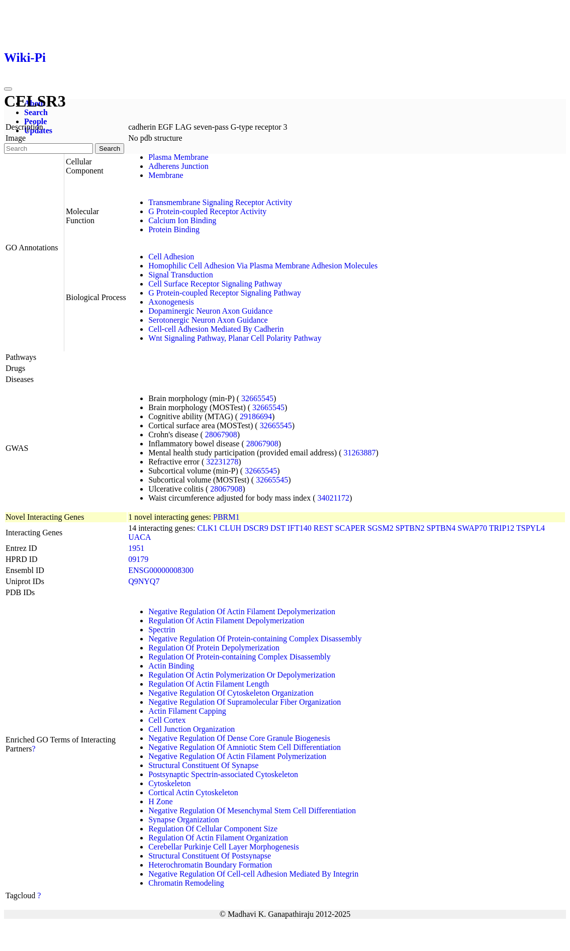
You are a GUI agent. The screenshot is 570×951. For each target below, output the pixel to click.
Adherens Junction (178, 166)
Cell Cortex (166, 720)
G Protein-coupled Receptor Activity (207, 211)
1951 (136, 548)
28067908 (221, 434)
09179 (138, 559)
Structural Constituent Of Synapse (203, 765)
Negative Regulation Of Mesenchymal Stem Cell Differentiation (252, 810)
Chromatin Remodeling (186, 883)
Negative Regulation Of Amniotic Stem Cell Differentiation (244, 747)
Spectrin (161, 629)
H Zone (160, 801)
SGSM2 (380, 528)
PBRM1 (226, 517)
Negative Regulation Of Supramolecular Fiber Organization (244, 702)
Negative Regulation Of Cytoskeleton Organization (231, 693)
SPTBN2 (410, 528)
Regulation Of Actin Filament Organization (218, 837)
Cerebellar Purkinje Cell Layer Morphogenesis (223, 846)
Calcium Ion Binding (182, 220)
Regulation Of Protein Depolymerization (213, 647)
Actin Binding (171, 665)
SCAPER (350, 528)
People (35, 121)
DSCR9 (255, 528)
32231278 (222, 461)
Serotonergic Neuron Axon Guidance (207, 320)
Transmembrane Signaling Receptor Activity (220, 202)
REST (323, 528)
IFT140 (300, 528)
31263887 (360, 452)
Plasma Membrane (178, 157)
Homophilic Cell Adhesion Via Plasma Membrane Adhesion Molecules (262, 265)
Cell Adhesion (171, 256)
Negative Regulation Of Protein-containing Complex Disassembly (254, 638)
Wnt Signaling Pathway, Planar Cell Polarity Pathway (234, 338)
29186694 (256, 416)
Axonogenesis (171, 302)
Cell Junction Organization (191, 729)
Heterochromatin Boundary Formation (210, 865)
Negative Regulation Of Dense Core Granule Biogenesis (239, 738)
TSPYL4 (530, 528)
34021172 (333, 498)
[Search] (48, 148)
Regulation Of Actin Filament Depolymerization (226, 620)
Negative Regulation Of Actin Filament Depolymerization (241, 611)
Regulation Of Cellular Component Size (212, 828)
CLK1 (207, 528)
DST (278, 528)
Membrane (165, 175)
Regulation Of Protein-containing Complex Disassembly (239, 656)
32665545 (257, 398)
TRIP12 (502, 528)
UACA (139, 537)
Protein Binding (174, 229)
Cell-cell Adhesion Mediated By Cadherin (215, 329)
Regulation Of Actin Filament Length (208, 684)
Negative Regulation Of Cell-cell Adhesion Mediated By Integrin (253, 874)
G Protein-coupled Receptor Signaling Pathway (224, 293)
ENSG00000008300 (161, 570)
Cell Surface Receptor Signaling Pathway (215, 283)
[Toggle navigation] (8, 88)
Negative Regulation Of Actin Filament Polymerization (237, 756)
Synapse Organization (183, 819)
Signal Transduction (180, 274)
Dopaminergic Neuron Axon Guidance (210, 311)
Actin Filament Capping (187, 711)
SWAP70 (472, 528)
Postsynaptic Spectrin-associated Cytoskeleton (223, 774)
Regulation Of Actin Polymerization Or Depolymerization (241, 675)
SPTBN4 (440, 528)
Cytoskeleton (169, 783)
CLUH (230, 528)
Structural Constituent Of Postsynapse (209, 855)
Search (36, 112)
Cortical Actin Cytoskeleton (193, 792)
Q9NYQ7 (143, 581)
